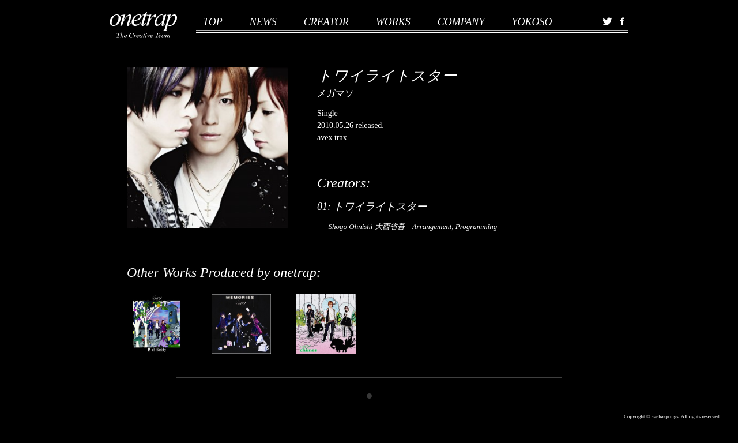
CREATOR (326, 22)
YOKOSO (531, 22)
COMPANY (461, 22)
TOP (213, 22)
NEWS (263, 22)
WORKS (393, 22)
